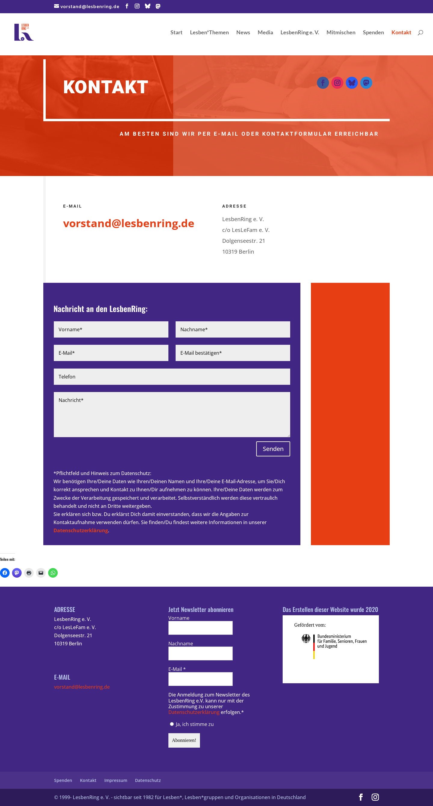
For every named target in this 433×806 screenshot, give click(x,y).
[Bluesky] (148, 6)
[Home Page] (35, 31)
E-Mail (177, 669)
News (243, 33)
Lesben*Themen (209, 33)
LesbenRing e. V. (300, 33)
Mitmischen (341, 33)
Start (176, 33)
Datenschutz (148, 780)
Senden (273, 449)
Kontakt (401, 33)
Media (265, 33)
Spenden (373, 33)
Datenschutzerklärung (81, 530)
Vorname (178, 618)
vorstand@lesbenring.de (82, 687)
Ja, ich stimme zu (192, 724)
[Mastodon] (158, 6)
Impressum (115, 780)
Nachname (180, 644)
